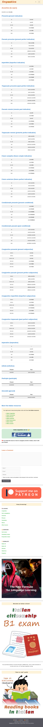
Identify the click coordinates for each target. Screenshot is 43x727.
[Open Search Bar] (35, 2)
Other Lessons (9, 423)
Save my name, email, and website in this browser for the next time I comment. (20, 477)
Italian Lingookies (10, 413)
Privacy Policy (16, 723)
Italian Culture (9, 421)
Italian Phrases (9, 416)
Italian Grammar (10, 418)
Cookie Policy (22, 723)
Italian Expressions (11, 420)
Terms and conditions (30, 723)
